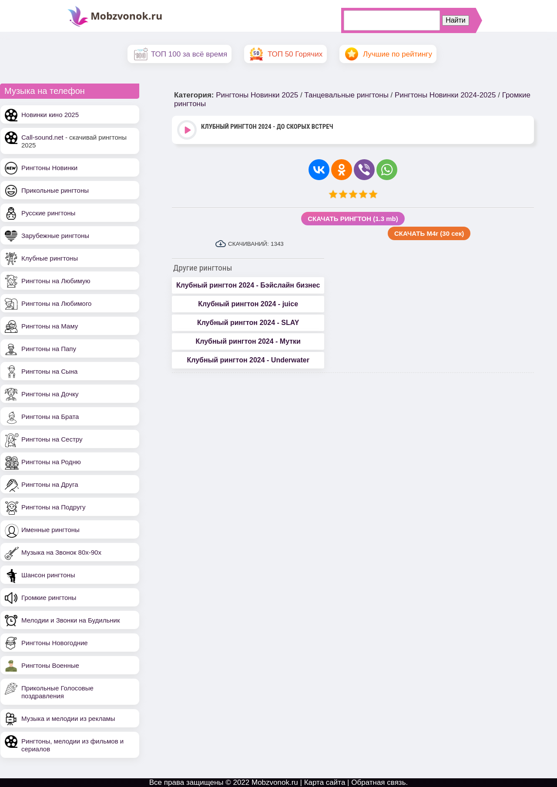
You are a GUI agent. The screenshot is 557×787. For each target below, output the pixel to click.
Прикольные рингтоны (55, 190)
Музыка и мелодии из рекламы (68, 718)
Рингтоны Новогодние (54, 642)
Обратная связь (378, 782)
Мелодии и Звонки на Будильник (70, 620)
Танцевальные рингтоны (346, 95)
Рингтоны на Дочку (50, 394)
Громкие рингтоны (48, 597)
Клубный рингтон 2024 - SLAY (248, 322)
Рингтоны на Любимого (56, 303)
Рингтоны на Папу (48, 348)
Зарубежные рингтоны (55, 235)
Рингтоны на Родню (51, 462)
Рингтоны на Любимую (56, 281)
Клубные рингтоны (49, 258)
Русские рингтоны (48, 213)
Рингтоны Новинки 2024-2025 (445, 95)
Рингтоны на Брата (50, 416)
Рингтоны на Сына (49, 371)
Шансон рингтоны (48, 575)
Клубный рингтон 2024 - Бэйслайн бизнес (248, 285)
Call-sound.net (42, 137)
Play (187, 130)
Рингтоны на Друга (49, 484)
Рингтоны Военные (50, 665)
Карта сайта (325, 782)
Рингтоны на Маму (49, 326)
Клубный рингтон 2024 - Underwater (248, 360)
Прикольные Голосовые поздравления (57, 692)
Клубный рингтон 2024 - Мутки (247, 341)
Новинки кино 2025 (50, 114)
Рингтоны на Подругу (53, 507)
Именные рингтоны (50, 529)
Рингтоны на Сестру (51, 439)
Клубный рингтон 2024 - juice (248, 304)
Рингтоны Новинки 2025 (257, 95)
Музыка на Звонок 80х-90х (61, 552)
